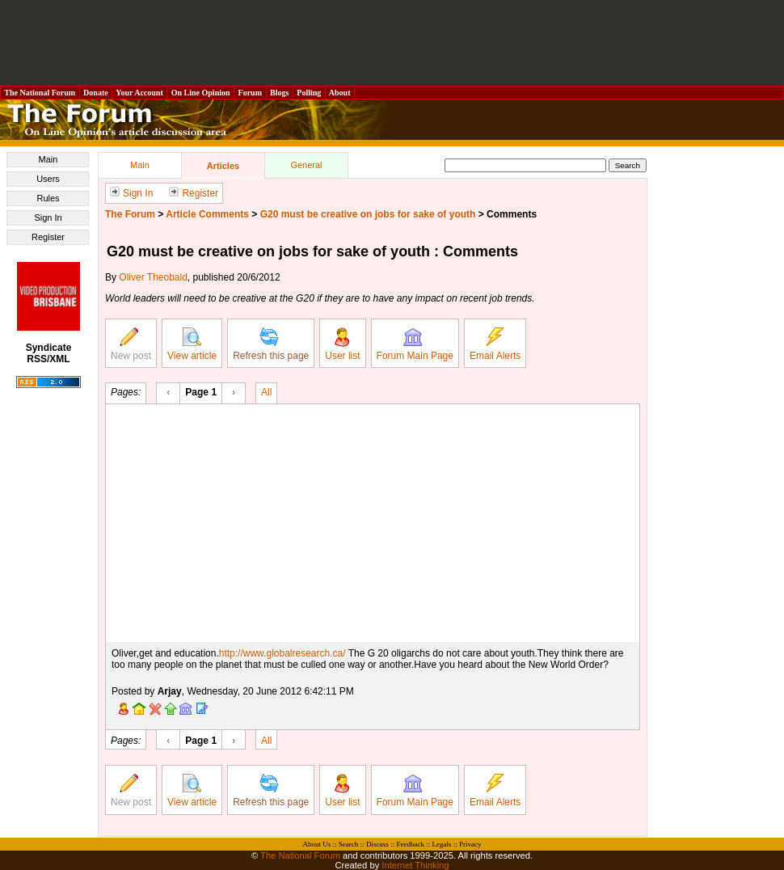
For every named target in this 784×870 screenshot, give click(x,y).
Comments (512, 214)
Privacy (470, 844)
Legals (441, 844)
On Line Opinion (200, 92)
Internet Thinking (415, 865)
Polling (309, 92)
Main (48, 159)
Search (349, 844)
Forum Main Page (415, 344)
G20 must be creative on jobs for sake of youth (368, 214)
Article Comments (207, 214)
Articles (223, 166)
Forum (249, 92)
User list (342, 344)
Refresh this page (271, 344)
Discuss (377, 844)
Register (48, 237)
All (266, 391)
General (306, 165)
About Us (317, 844)
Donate (96, 92)
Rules (47, 198)
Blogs (279, 92)
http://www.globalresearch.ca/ (282, 653)
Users (48, 179)
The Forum (130, 214)
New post (131, 344)
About (339, 92)
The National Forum (40, 92)
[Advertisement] (392, 42)
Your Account (139, 92)
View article (192, 344)
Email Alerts (495, 344)
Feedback (410, 844)
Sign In (47, 217)
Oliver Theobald (153, 277)
